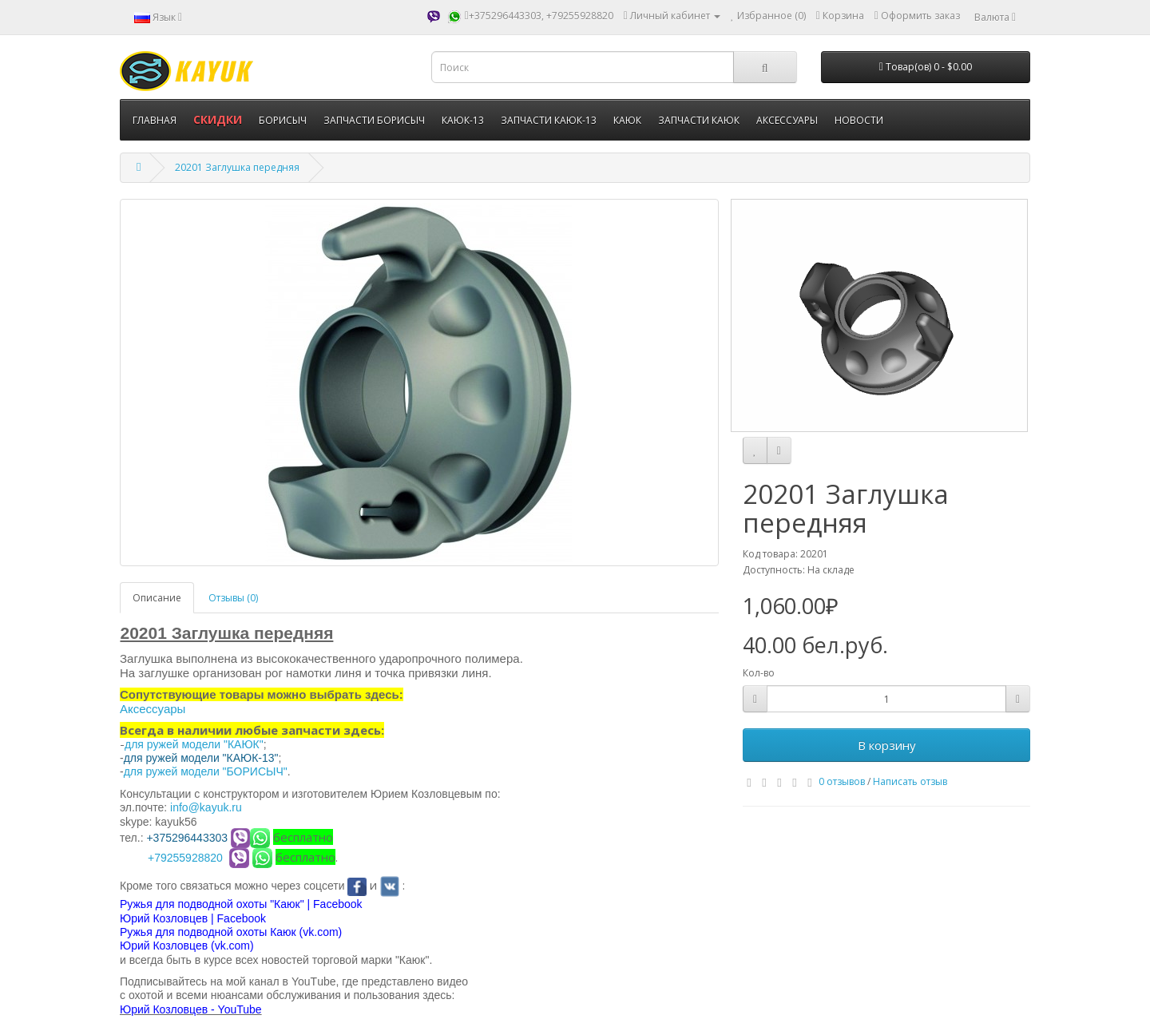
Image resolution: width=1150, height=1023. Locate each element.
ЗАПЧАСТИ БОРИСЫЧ (374, 120)
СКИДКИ (217, 119)
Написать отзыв (910, 781)
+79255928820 (185, 857)
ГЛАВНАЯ (154, 120)
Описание (157, 598)
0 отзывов (842, 781)
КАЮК (627, 120)
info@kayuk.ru (206, 807)
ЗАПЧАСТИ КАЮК (699, 120)
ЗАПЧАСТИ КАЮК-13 (549, 120)
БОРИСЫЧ (283, 120)
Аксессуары (152, 709)
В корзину (887, 745)
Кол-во (759, 673)
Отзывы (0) (233, 598)
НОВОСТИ (859, 120)
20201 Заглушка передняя (237, 167)
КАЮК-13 (463, 120)
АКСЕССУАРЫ (787, 120)
